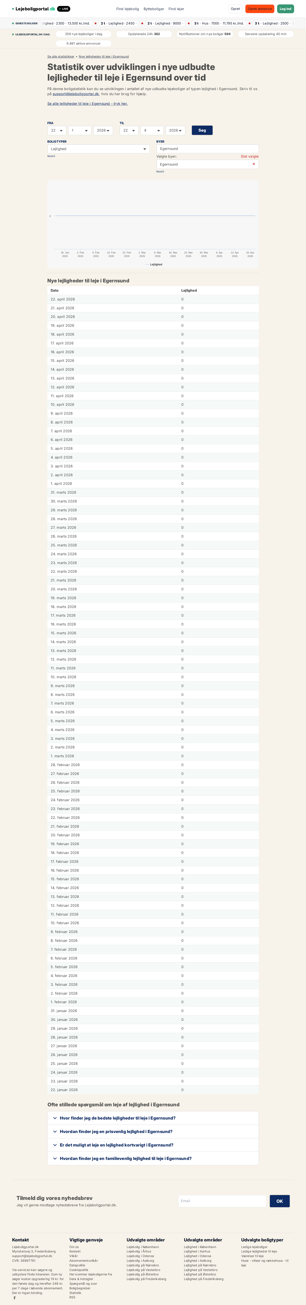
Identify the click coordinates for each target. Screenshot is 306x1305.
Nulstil (51, 156)
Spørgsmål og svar (83, 1283)
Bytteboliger (154, 9)
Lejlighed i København (200, 1247)
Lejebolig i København (143, 1247)
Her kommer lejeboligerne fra (90, 1274)
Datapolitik (77, 1265)
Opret (235, 9)
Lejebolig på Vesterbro (143, 1270)
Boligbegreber (80, 1288)
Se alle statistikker (60, 56)
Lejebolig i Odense (140, 1256)
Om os (74, 1247)
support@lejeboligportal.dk (76, 94)
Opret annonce (260, 9)
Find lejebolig (127, 9)
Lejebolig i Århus (139, 1251)
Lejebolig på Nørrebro (143, 1265)
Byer (160, 141)
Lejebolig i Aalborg (140, 1260)
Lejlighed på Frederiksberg (204, 1279)
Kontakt (75, 1251)
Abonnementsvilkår (83, 1260)
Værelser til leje (252, 1256)
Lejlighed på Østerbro (200, 1274)
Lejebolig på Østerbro (143, 1274)
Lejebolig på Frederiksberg (147, 1279)
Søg (202, 130)
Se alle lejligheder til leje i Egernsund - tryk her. (87, 103)
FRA (50, 123)
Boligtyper (57, 141)
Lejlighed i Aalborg (198, 1260)
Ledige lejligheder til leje (259, 1251)
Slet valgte (250, 156)
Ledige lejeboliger (254, 1247)
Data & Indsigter (81, 1279)
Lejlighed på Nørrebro (200, 1265)
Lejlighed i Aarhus (197, 1251)
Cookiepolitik (79, 1270)
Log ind (285, 9)
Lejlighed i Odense (197, 1256)
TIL (122, 123)
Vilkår (73, 1256)
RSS (72, 1297)
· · (66, 23)
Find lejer (176, 9)
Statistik (75, 1293)
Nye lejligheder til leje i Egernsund (104, 56)
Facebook (14, 1298)
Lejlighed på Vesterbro (200, 1270)
